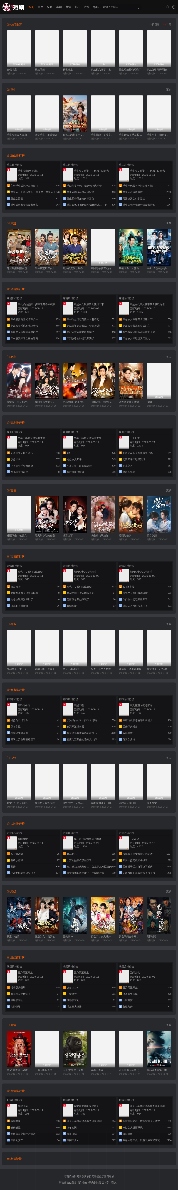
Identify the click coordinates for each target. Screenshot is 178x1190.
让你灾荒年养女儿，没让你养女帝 (47, 268)
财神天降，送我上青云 (47, 669)
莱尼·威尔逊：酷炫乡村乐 (19, 1070)
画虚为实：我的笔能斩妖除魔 (47, 936)
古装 (87, 7)
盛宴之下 (68, 535)
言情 (68, 7)
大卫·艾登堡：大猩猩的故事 (75, 1070)
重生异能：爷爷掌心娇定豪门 (103, 134)
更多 (168, 89)
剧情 (105, 7)
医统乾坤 (68, 936)
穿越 (50, 7)
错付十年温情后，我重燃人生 (75, 669)
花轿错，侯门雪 (127, 802)
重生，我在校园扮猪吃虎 (159, 268)
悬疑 (96, 7)
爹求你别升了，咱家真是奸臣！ (103, 802)
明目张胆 (152, 535)
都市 (77, 7)
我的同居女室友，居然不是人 (47, 401)
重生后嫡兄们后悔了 (130, 69)
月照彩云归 (125, 535)
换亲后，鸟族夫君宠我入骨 (47, 802)
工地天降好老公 (43, 1070)
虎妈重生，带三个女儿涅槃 (19, 669)
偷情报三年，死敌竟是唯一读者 (19, 401)
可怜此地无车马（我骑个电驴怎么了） (131, 1070)
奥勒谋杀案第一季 (157, 1070)
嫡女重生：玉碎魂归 (46, 134)
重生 (40, 7)
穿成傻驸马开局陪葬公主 (159, 69)
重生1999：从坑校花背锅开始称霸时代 (131, 134)
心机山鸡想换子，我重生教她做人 (75, 134)
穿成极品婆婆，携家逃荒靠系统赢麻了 (103, 69)
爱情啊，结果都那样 (130, 669)
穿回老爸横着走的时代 (103, 268)
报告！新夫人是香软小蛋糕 (103, 669)
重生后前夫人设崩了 (18, 134)
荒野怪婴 (152, 936)
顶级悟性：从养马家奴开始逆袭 (131, 268)
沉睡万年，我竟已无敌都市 (103, 401)
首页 (31, 7)
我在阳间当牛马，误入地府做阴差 (131, 936)
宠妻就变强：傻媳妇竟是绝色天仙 (131, 401)
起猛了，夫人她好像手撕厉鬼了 (103, 936)
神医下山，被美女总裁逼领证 (19, 535)
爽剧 (59, 7)
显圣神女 (152, 802)
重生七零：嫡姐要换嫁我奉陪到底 (159, 134)
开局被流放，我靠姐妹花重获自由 (75, 268)
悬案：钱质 (13, 936)
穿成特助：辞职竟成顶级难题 (75, 401)
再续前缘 (40, 69)
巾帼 (149, 401)
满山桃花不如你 (99, 535)
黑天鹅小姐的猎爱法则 (47, 535)
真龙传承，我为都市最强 (159, 669)
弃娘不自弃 (97, 1070)
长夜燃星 (68, 69)
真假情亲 (12, 69)
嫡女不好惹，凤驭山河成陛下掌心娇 (19, 802)
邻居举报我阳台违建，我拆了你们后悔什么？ (19, 268)
